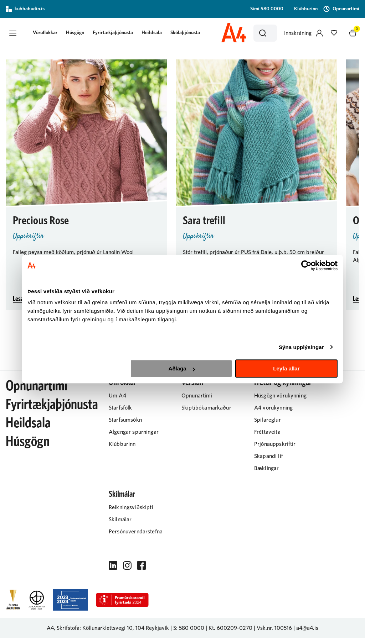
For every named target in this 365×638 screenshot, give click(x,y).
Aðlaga (182, 368)
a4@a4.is (307, 628)
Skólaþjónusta (185, 32)
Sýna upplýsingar (301, 347)
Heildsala (152, 32)
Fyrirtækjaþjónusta (113, 32)
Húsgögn (75, 32)
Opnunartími (36, 386)
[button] (13, 33)
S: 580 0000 (188, 628)
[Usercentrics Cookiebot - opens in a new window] (306, 265)
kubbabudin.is (25, 9)
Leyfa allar (286, 368)
